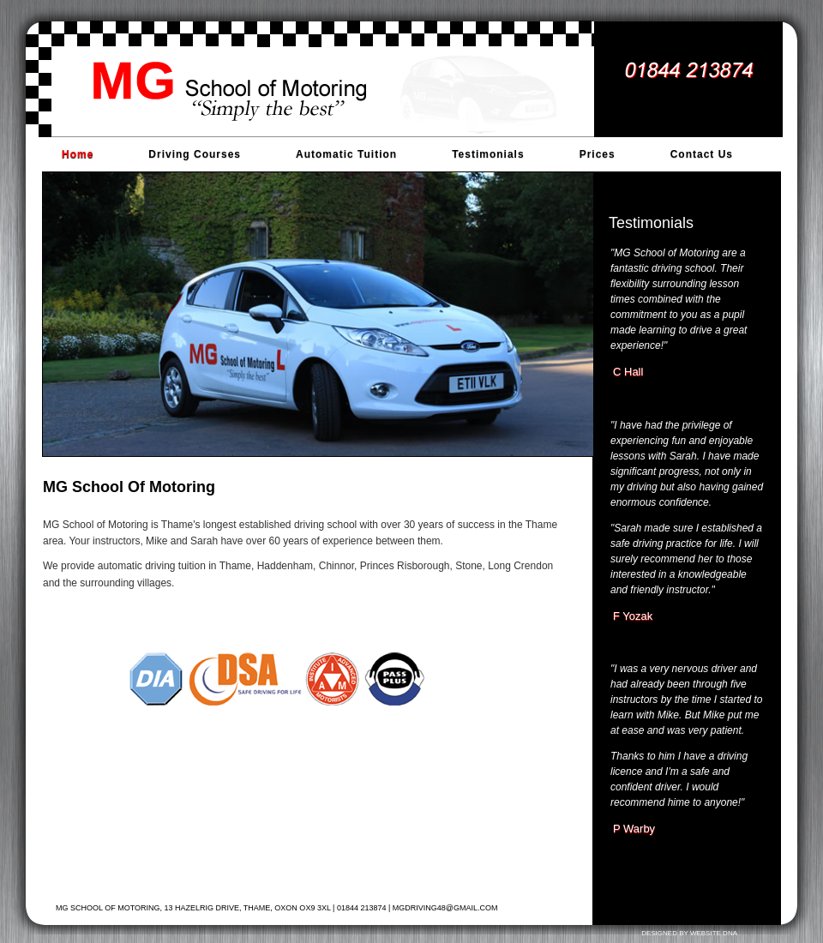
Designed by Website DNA (689, 933)
